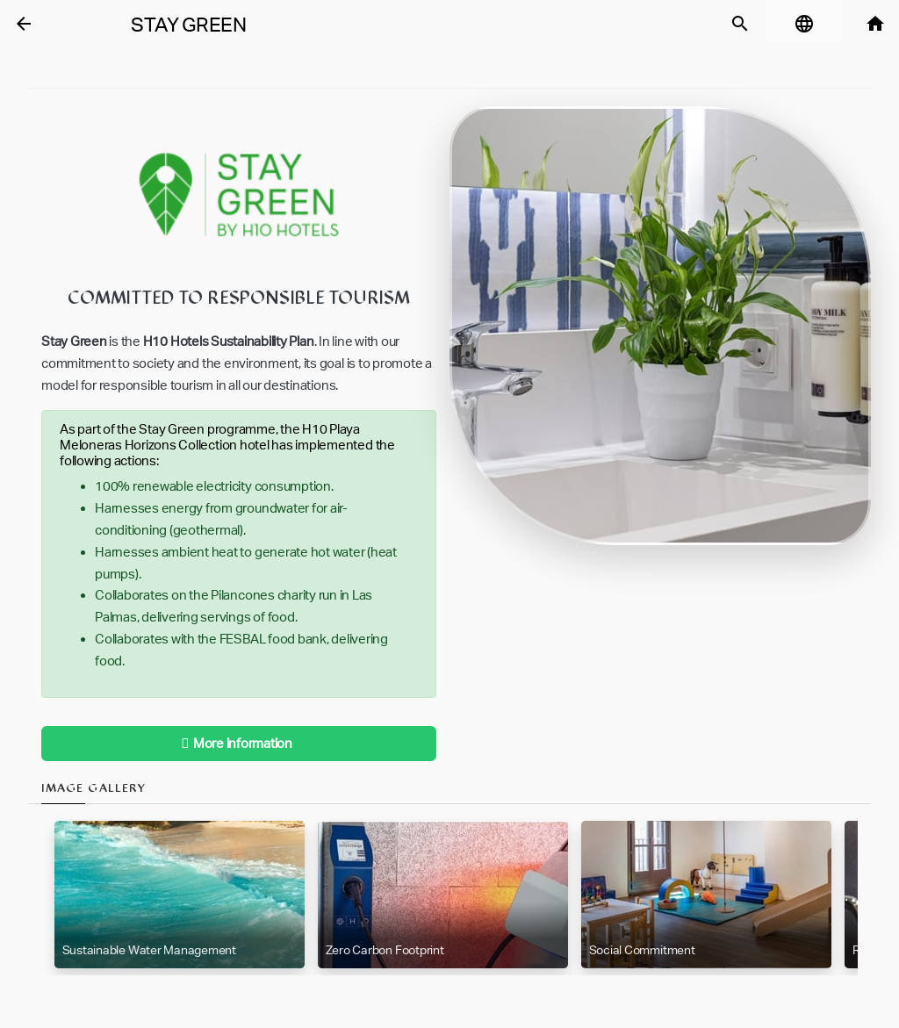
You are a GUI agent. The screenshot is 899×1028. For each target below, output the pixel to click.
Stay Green (189, 24)
